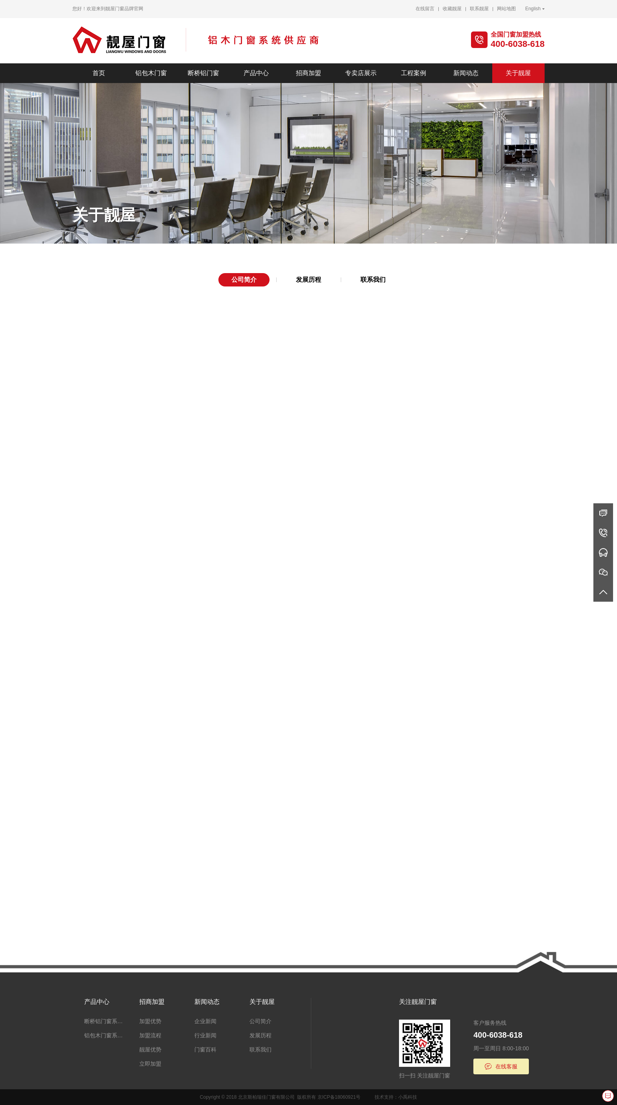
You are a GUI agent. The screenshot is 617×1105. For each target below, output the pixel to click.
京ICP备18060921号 (339, 1097)
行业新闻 (205, 1035)
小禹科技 (407, 1097)
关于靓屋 (518, 73)
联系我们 (373, 279)
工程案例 (413, 73)
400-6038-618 (518, 44)
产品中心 (256, 73)
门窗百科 (205, 1049)
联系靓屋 (479, 8)
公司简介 (244, 279)
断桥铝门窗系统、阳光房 (105, 1021)
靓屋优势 (150, 1049)
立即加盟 (150, 1064)
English (533, 8)
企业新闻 (205, 1021)
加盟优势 (150, 1021)
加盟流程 (150, 1035)
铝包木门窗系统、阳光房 (105, 1035)
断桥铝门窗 (203, 73)
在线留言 (425, 8)
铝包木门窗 (151, 73)
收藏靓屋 (452, 8)
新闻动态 (465, 73)
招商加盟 (308, 73)
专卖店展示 (361, 73)
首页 (98, 73)
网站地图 (506, 8)
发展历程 (308, 279)
